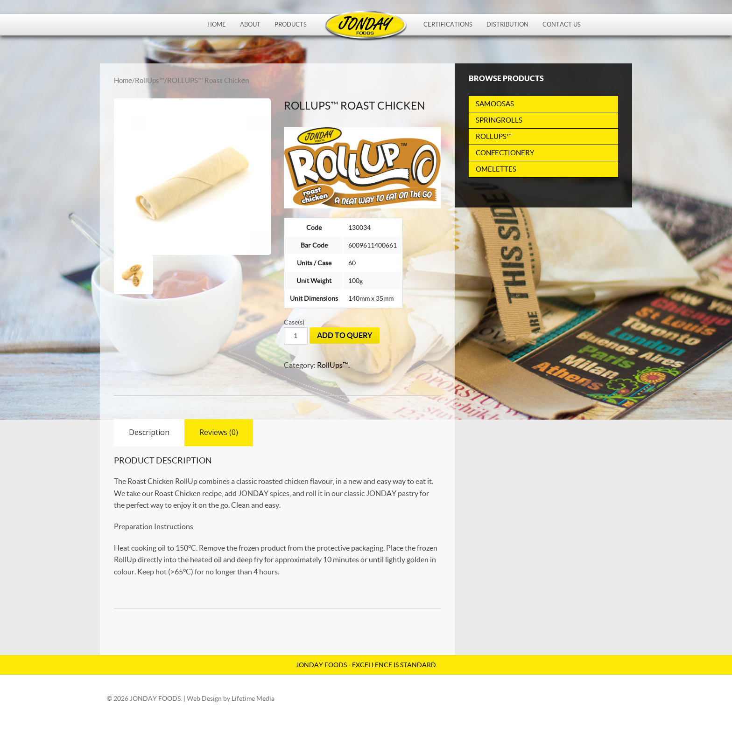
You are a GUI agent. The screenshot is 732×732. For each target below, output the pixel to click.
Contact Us (561, 24)
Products (290, 24)
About (250, 24)
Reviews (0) (218, 432)
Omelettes (496, 169)
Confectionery (505, 153)
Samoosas (495, 104)
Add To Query (344, 335)
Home (216, 24)
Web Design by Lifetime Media (230, 698)
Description (149, 432)
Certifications (447, 24)
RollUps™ (149, 80)
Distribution (507, 24)
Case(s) (294, 322)
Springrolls (499, 120)
